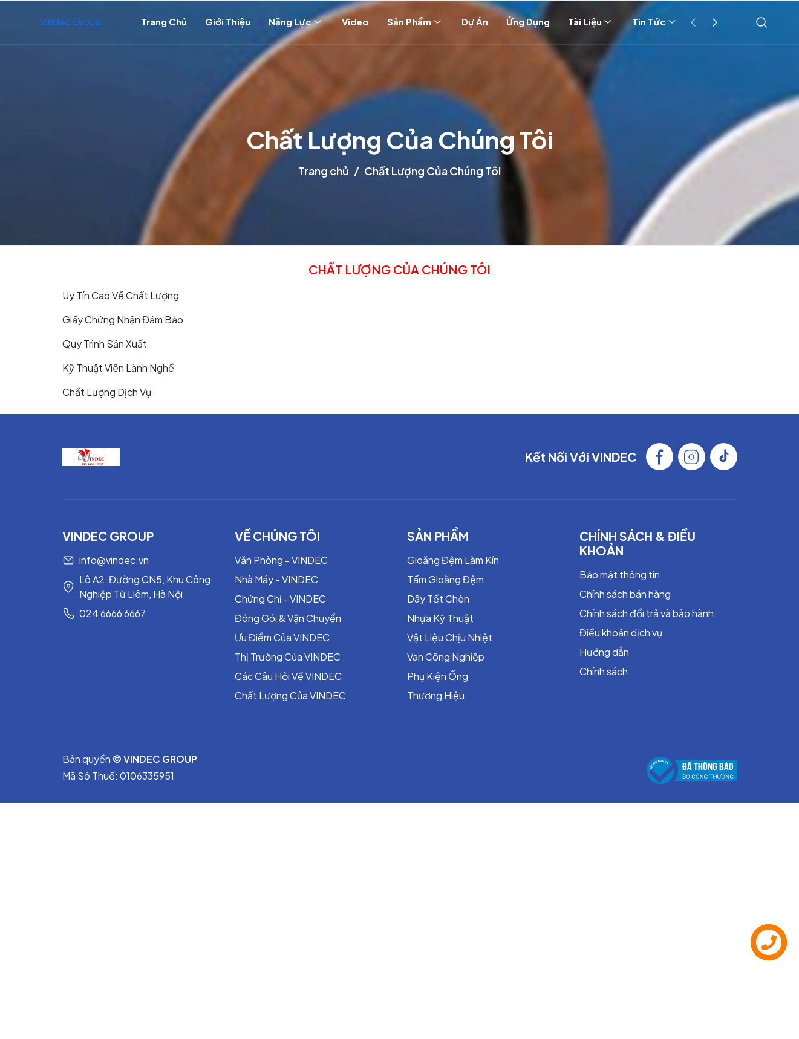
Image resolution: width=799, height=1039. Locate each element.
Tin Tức (655, 22)
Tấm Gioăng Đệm (445, 579)
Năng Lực (296, 22)
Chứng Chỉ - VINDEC (280, 598)
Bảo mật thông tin (619, 574)
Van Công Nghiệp (445, 656)
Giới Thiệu (227, 21)
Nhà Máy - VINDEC (276, 579)
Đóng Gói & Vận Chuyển (288, 618)
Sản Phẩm (415, 22)
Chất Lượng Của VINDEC (290, 695)
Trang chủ (323, 171)
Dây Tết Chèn (438, 598)
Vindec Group (70, 21)
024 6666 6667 (112, 613)
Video (355, 21)
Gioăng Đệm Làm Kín (453, 560)
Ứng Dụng (528, 21)
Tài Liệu (591, 22)
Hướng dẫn (604, 652)
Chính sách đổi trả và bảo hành (646, 613)
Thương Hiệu (436, 695)
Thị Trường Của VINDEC (288, 656)
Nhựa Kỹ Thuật (440, 618)
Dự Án (474, 21)
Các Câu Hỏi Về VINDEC (288, 676)
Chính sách (603, 671)
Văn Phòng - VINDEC (281, 560)
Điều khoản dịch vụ (620, 632)
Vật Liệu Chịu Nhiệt (449, 637)
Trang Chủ (164, 21)
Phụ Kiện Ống (437, 676)
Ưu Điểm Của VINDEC (282, 637)
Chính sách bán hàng (625, 593)
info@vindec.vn (114, 560)
